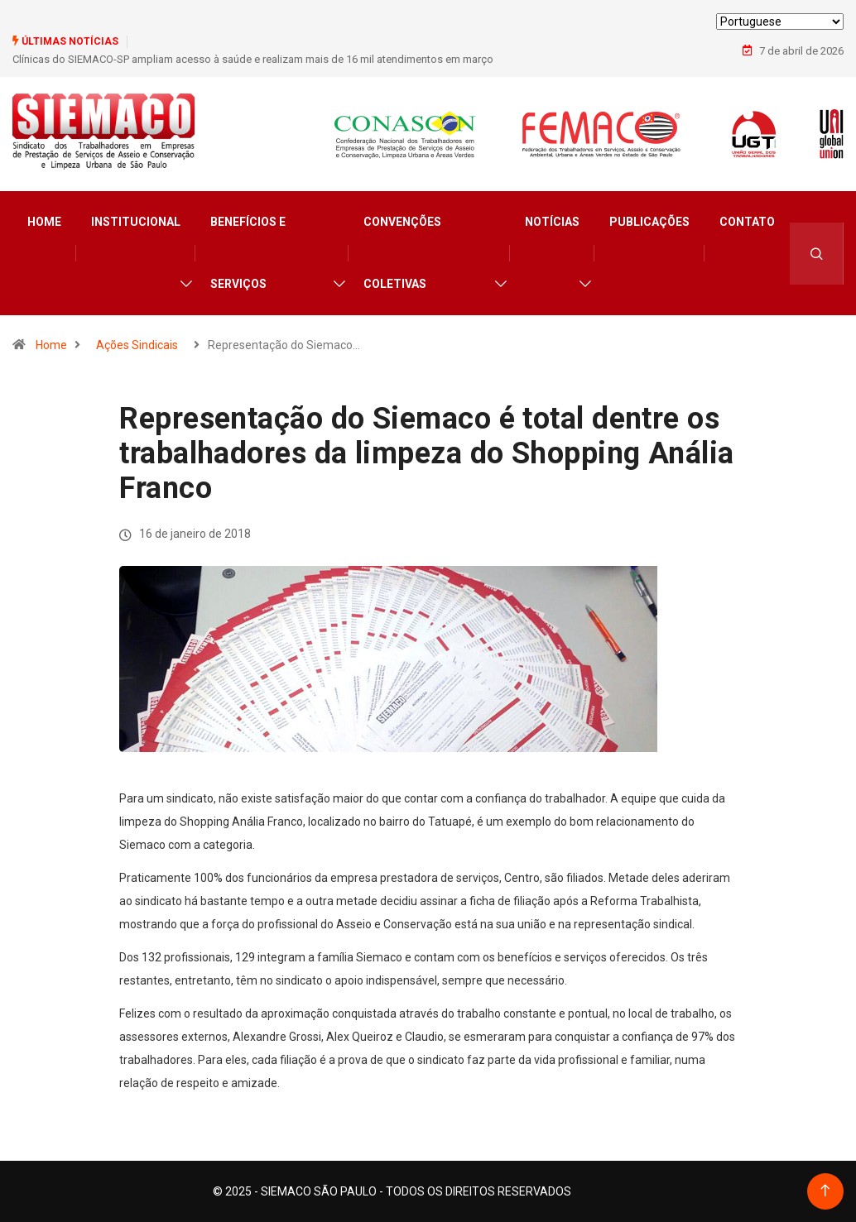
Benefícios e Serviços (248, 252)
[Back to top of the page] (825, 1191)
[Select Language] (780, 21)
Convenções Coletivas (402, 252)
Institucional (135, 221)
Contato (747, 221)
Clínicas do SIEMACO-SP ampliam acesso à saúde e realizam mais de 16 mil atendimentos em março (252, 59)
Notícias (552, 221)
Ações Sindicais (137, 345)
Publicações (649, 221)
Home (44, 221)
